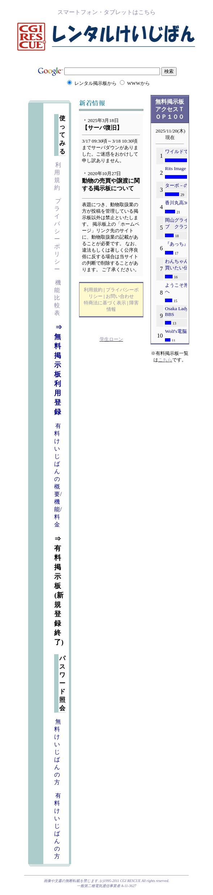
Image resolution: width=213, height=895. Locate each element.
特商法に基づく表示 (105, 302)
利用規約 (93, 289)
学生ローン (111, 339)
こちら (165, 359)
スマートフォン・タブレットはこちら (106, 12)
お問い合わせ (120, 296)
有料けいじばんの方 (57, 825)
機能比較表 (57, 297)
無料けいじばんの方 (57, 751)
